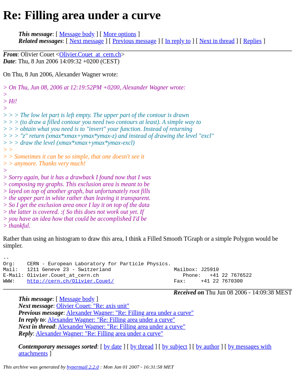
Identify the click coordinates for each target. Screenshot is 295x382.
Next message (87, 41)
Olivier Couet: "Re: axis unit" (92, 311)
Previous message (134, 41)
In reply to (178, 41)
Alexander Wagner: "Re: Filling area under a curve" (130, 318)
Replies (252, 41)
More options (119, 34)
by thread (142, 352)
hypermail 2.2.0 (83, 372)
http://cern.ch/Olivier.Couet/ (70, 286)
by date (113, 352)
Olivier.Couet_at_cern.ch (90, 54)
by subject (174, 352)
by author (207, 352)
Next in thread (217, 41)
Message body (76, 34)
